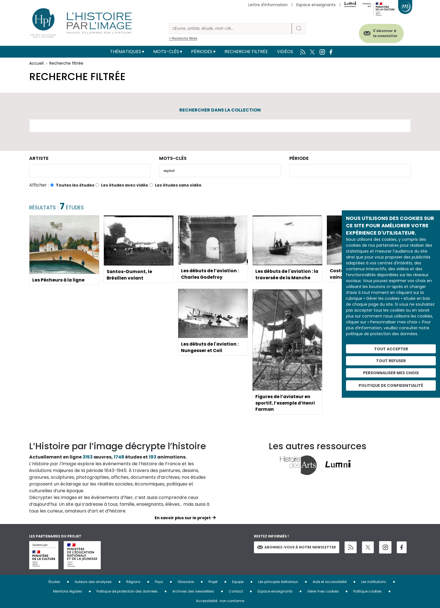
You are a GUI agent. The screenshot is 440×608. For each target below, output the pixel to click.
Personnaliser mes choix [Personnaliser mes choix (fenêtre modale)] (391, 373)
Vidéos (285, 51)
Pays (159, 581)
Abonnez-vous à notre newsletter (296, 547)
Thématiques (125, 51)
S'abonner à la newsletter (384, 33)
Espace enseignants (316, 5)
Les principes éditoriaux (278, 581)
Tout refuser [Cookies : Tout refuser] (391, 361)
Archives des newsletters (193, 591)
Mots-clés (166, 51)
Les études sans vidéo (178, 185)
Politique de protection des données (127, 591)
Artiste (39, 158)
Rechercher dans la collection (220, 110)
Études (54, 581)
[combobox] (90, 170)
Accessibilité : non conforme (220, 600)
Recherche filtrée (246, 51)
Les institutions (373, 581)
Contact (236, 591)
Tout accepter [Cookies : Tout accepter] (391, 348)
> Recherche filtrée (183, 38)
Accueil (36, 63)
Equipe (238, 581)
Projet (212, 581)
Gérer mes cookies (323, 591)
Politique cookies (367, 591)
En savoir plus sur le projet (183, 518)
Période (299, 158)
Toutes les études (75, 185)
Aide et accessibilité (330, 581)
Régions (133, 581)
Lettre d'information (268, 5)
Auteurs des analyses (93, 581)
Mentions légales (67, 591)
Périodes (201, 51)
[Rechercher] (230, 28)
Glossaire (186, 581)
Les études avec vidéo (124, 185)
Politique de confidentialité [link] (391, 385)
